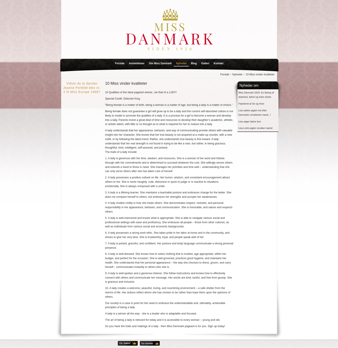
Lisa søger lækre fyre (249, 121)
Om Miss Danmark (160, 63)
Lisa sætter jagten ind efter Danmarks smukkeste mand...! (254, 112)
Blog (194, 63)
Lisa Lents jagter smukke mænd (255, 128)
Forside (119, 63)
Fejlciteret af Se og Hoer (251, 103)
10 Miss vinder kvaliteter (260, 74)
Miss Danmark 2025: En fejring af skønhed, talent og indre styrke (256, 94)
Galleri (205, 63)
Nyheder (181, 63)
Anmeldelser (136, 63)
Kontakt (218, 63)
